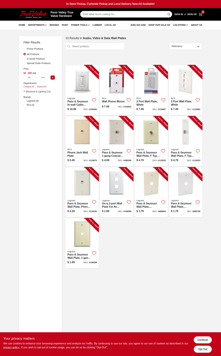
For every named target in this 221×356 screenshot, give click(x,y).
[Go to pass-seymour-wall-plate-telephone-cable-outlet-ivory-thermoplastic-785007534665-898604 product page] (151, 192)
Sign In (178, 14)
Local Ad (110, 25)
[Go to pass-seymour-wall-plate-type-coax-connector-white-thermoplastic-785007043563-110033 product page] (185, 141)
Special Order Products (39, 63)
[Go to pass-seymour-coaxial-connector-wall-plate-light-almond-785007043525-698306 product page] (116, 141)
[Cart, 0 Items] (200, 14)
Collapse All (28, 86)
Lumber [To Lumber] (97, 25)
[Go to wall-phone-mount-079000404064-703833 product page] (116, 90)
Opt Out (202, 349)
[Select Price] (53, 77)
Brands (54, 25)
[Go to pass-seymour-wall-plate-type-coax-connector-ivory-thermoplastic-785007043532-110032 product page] (151, 141)
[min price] (29, 77)
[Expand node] (24, 91)
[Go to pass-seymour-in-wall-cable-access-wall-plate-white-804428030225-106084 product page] (82, 90)
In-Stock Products (36, 59)
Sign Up (192, 14)
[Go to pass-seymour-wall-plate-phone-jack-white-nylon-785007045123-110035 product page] (82, 192)
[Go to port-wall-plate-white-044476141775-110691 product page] (185, 90)
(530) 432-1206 (138, 25)
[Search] (169, 14)
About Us (196, 25)
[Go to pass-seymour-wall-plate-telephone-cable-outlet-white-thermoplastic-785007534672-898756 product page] (185, 192)
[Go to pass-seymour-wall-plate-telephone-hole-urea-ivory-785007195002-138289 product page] (82, 243)
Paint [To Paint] (65, 25)
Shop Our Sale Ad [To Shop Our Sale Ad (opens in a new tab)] (159, 25)
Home (22, 25)
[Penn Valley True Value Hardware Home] (33, 14)
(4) (30, 104)
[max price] (43, 77)
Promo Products (35, 49)
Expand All (41, 86)
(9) (33, 101)
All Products (33, 54)
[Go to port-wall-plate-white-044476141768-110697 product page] (151, 90)
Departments (36, 25)
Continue (202, 339)
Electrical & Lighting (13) (38, 91)
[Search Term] (126, 14)
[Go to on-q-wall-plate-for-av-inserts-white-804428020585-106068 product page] (116, 192)
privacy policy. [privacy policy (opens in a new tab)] (11, 347)
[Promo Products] (24, 48)
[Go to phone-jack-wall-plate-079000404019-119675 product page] (82, 141)
